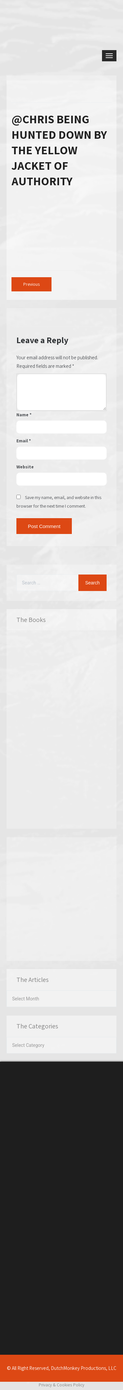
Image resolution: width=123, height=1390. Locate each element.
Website (25, 467)
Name (23, 415)
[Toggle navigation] (109, 55)
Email (23, 441)
